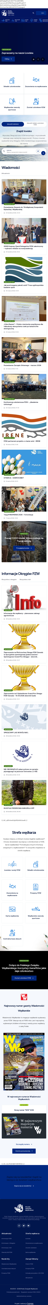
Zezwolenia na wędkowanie (34, 1243)
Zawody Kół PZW (7, 1252)
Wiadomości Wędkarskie (9, 1264)
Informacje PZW (7, 1238)
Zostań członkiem (31, 1247)
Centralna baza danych (9, 1268)
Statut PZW (29, 1264)
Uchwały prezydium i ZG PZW (35, 1273)
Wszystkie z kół (25, 579)
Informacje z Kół (6, 1247)
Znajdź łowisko (13, 124)
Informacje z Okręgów (8, 1243)
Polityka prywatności (13, 1292)
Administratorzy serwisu (24, 1296)
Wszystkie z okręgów (9, 579)
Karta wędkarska (30, 1252)
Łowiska (28, 1238)
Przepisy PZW (6, 1273)
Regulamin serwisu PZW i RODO (30, 1292)
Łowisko (9, 150)
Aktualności (6, 173)
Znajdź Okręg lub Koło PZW (35, 124)
